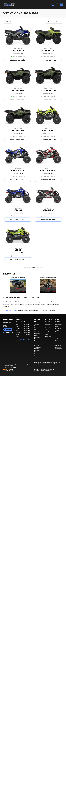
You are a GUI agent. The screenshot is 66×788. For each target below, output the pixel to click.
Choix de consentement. (45, 370)
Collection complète (36, 356)
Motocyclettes (37, 327)
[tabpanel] (23, 330)
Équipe (56, 335)
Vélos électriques (36, 344)
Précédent (26, 268)
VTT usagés (47, 331)
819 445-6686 (8, 333)
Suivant (41, 268)
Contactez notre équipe (9, 310)
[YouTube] (27, 339)
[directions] (57, 4)
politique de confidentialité (41, 369)
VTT (35, 329)
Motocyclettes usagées (48, 328)
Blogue (56, 326)
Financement (48, 336)
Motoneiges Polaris (37, 351)
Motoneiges (37, 333)
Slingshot (36, 335)
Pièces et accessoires (58, 344)
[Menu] (61, 4)
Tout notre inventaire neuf (37, 325)
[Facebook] (21, 339)
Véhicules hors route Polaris (37, 348)
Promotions (58, 336)
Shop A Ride (14, 367)
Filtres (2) (7, 22)
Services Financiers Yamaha (57, 332)
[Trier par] (54, 22)
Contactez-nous (58, 324)
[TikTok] (29, 339)
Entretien (57, 342)
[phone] (52, 4)
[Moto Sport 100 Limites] (11, 4)
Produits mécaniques (37, 341)
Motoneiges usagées (47, 333)
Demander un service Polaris (58, 348)
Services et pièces (57, 339)
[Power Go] (17, 370)
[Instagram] (24, 339)
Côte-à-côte (37, 331)
